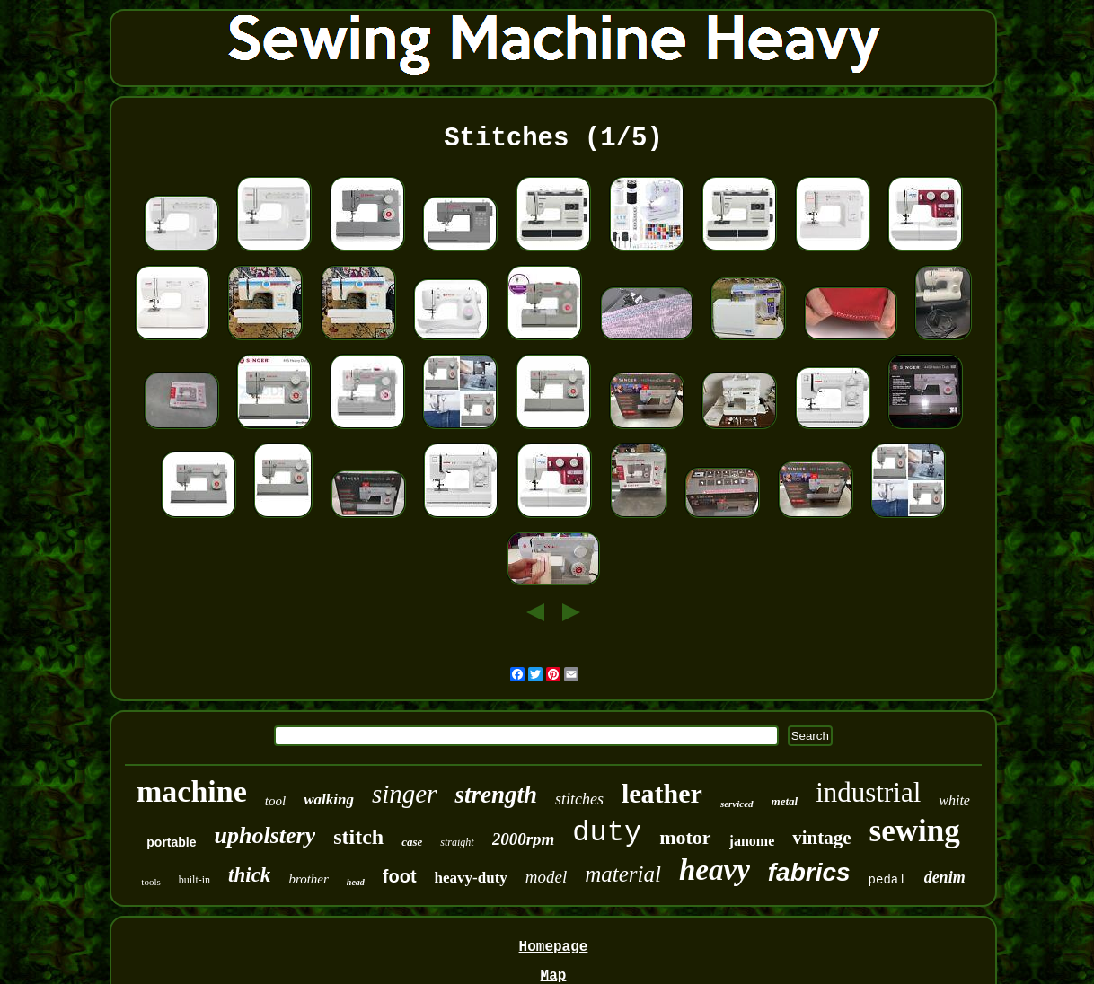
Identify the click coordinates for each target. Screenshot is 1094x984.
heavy (714, 870)
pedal (887, 880)
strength (495, 794)
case (411, 841)
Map (554, 976)
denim (945, 877)
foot (400, 876)
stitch (358, 836)
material (623, 874)
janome (752, 840)
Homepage (553, 947)
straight (456, 842)
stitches (579, 799)
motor (684, 837)
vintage (821, 837)
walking (329, 799)
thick (249, 875)
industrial (868, 792)
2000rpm (523, 839)
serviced (737, 803)
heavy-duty (471, 877)
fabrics (809, 872)
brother (308, 879)
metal (785, 801)
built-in (194, 880)
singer (404, 793)
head (356, 882)
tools (150, 881)
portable (171, 842)
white (954, 800)
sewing (914, 830)
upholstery (265, 835)
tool (275, 801)
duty (606, 832)
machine (192, 791)
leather (662, 793)
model (546, 876)
